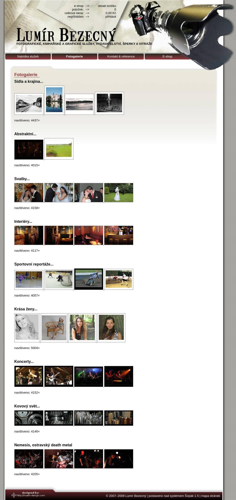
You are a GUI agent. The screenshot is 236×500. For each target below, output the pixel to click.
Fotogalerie (74, 56)
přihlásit (110, 16)
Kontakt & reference (121, 56)
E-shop (167, 56)
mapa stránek (210, 496)
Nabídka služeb (28, 56)
